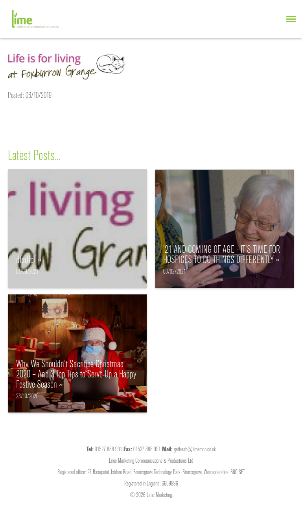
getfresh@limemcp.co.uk (195, 449)
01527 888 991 (108, 449)
